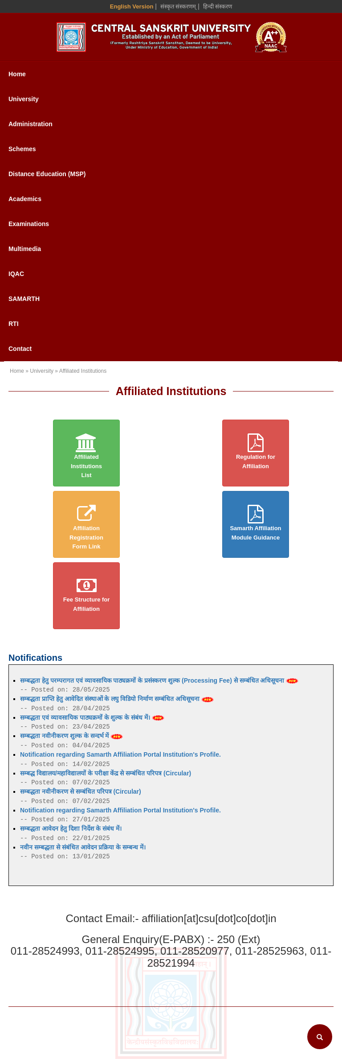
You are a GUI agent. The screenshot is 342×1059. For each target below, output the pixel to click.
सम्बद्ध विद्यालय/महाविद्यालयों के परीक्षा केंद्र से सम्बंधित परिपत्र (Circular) (105, 773)
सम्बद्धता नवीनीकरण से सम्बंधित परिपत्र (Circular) (80, 791)
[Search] (319, 1036)
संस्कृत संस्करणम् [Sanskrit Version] (178, 6)
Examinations (28, 223)
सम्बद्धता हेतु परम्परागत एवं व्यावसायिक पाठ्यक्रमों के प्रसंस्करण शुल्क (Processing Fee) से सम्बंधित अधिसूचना (159, 680)
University (23, 99)
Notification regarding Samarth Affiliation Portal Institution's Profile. (120, 754)
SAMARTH (24, 298)
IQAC (16, 273)
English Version (132, 6)
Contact (20, 348)
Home (17, 74)
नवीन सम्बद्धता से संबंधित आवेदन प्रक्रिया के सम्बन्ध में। (83, 847)
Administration (30, 124)
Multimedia (24, 248)
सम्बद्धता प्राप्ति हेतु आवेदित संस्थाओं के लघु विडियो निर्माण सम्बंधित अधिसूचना (117, 698)
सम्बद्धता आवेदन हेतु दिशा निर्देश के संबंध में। (71, 828)
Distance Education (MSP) (47, 173)
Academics (24, 198)
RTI (13, 323)
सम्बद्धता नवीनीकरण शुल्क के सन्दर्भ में (71, 735)
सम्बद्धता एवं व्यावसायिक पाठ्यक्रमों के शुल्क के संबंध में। (92, 717)
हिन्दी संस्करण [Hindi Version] (217, 6)
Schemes (22, 148)
